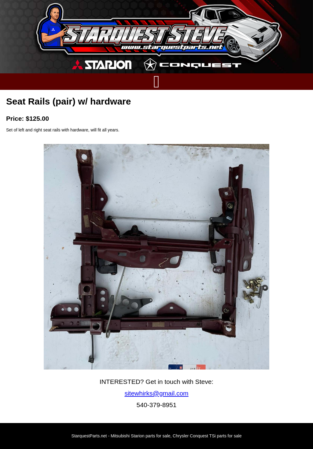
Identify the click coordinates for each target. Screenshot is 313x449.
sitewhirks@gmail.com (156, 393)
